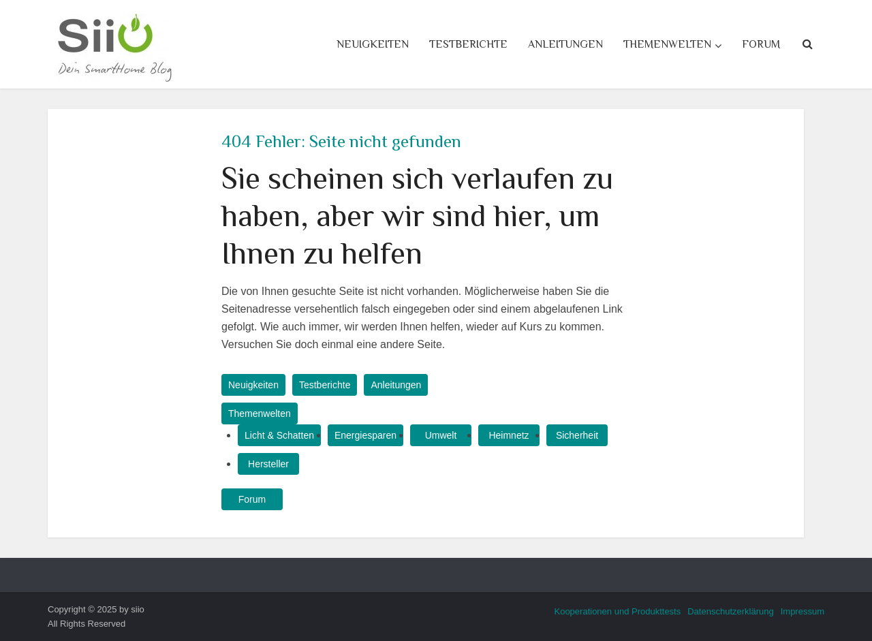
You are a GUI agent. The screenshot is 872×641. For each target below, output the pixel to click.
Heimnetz (508, 435)
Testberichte (468, 44)
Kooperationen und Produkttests (617, 611)
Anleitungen (565, 44)
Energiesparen (365, 435)
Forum (761, 44)
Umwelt (441, 435)
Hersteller (268, 463)
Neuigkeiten (373, 44)
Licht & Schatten (279, 435)
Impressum (802, 611)
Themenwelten (667, 44)
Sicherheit (577, 435)
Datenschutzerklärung (730, 611)
